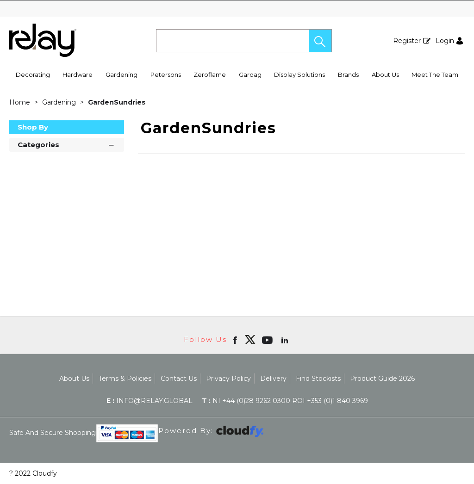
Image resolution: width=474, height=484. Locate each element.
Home (20, 102)
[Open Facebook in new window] (235, 339)
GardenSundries (116, 102)
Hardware (77, 74)
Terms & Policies (125, 378)
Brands (348, 74)
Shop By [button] (33, 127)
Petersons (165, 74)
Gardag (250, 74)
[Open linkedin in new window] (285, 339)
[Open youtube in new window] (268, 339)
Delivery (273, 378)
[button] (320, 40)
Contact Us (179, 378)
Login (445, 41)
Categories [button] (67, 144)
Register (407, 41)
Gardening (121, 74)
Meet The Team (435, 74)
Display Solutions (299, 74)
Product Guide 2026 (382, 378)
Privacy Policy (228, 378)
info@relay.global (149, 401)
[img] (250, 339)
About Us (385, 74)
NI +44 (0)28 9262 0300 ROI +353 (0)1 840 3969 (285, 401)
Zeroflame (209, 74)
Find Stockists (318, 378)
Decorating (33, 74)
